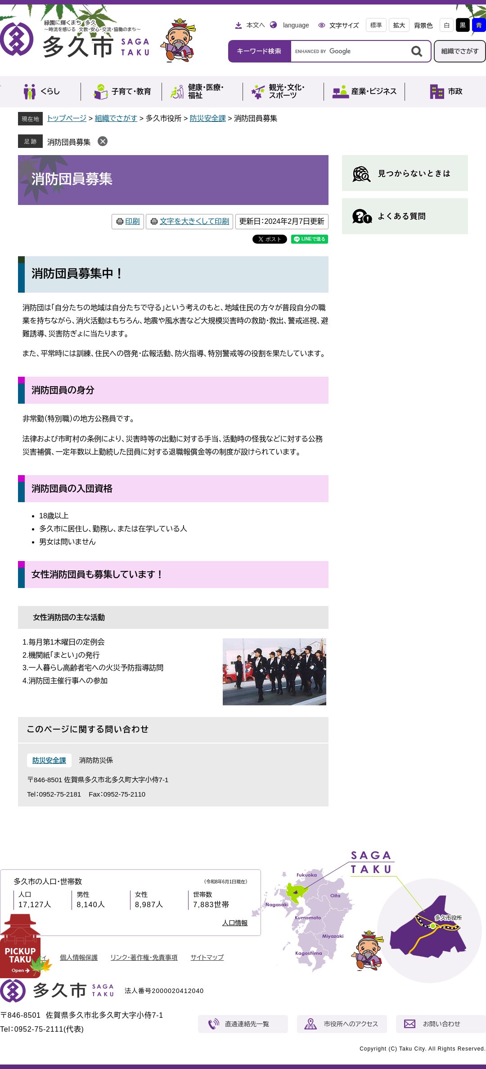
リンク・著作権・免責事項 (144, 957)
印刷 (133, 221)
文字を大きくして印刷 (194, 221)
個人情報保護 (79, 957)
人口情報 (235, 922)
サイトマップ (207, 957)
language (296, 25)
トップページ (66, 118)
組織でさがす (460, 51)
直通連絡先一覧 (247, 1024)
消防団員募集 (68, 142)
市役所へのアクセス (351, 1024)
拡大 (399, 25)
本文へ (255, 25)
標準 (376, 25)
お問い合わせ (441, 1024)
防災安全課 (208, 118)
